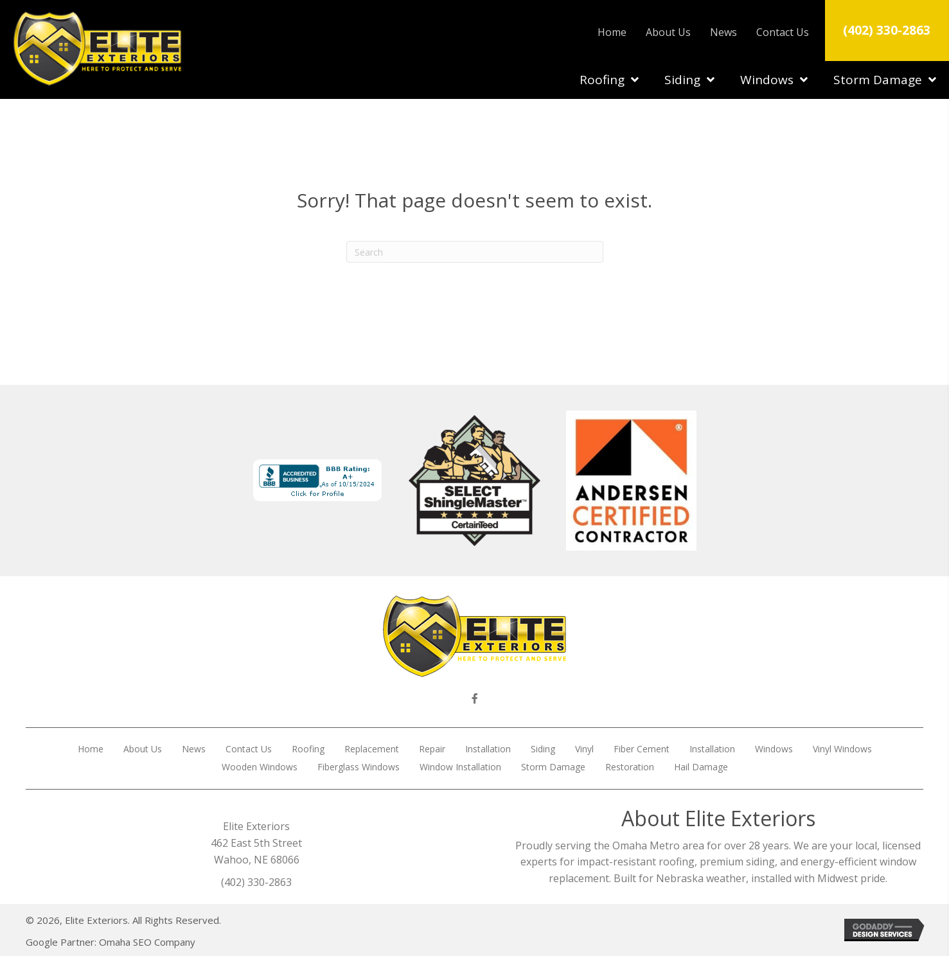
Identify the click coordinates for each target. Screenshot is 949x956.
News (194, 749)
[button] (474, 698)
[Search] (474, 252)
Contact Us (249, 749)
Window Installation (460, 767)
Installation (488, 749)
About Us (142, 749)
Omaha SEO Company (147, 941)
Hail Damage (701, 767)
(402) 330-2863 (886, 30)
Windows (774, 749)
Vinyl (584, 749)
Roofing (308, 749)
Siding (543, 749)
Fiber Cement (642, 749)
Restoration (629, 767)
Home (90, 749)
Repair (432, 749)
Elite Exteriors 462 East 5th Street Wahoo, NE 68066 (256, 842)
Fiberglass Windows (358, 767)
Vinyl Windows (842, 749)
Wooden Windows (259, 767)
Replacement (371, 749)
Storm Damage (553, 767)
